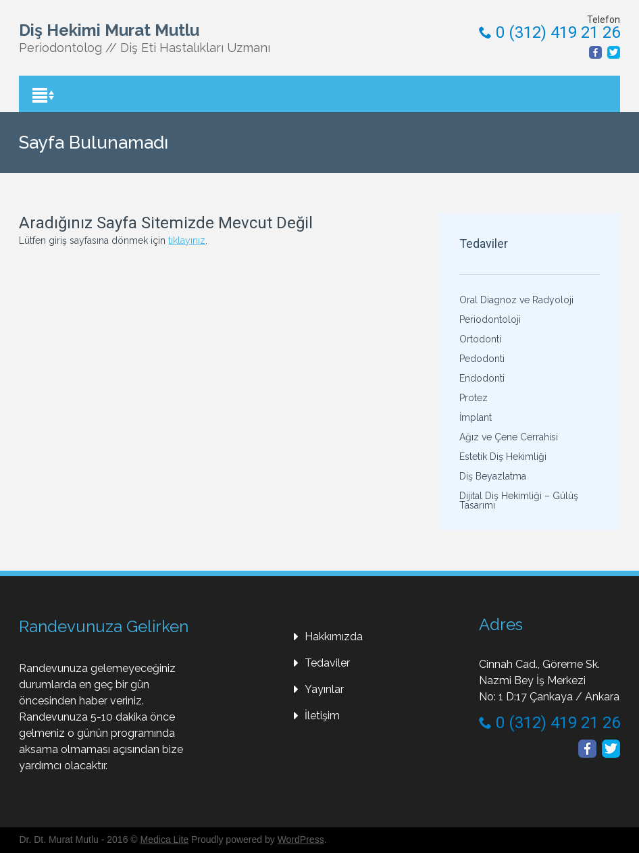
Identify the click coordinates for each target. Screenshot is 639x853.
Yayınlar (324, 689)
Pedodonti (482, 358)
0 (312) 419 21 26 (549, 32)
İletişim (322, 715)
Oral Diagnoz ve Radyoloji (516, 299)
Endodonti (482, 378)
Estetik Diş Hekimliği (502, 456)
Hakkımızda (334, 636)
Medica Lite (164, 839)
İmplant (475, 417)
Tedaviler (327, 662)
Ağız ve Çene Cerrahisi (508, 437)
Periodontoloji (490, 319)
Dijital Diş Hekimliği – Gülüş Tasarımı (518, 500)
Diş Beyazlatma (492, 476)
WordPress (301, 839)
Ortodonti (480, 339)
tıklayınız (186, 240)
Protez (473, 397)
